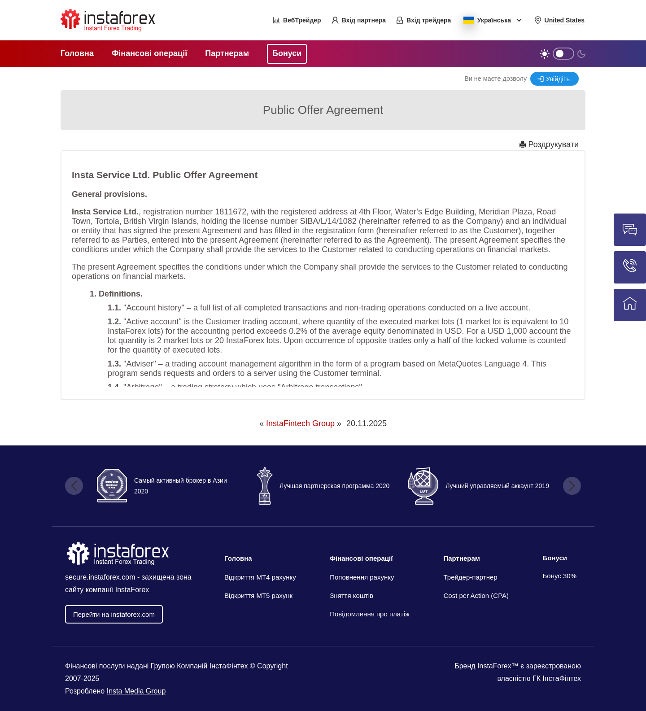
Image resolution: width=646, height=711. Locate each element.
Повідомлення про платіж (370, 614)
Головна (238, 558)
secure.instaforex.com (100, 577)
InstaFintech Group (300, 423)
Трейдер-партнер (470, 577)
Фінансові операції (361, 558)
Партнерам (461, 558)
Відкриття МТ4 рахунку (260, 577)
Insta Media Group (136, 691)
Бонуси (555, 558)
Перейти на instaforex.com (114, 614)
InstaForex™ (498, 666)
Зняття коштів (351, 595)
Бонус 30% (560, 576)
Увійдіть (558, 79)
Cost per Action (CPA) (476, 595)
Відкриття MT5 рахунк (258, 595)
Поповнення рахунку (362, 577)
